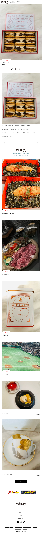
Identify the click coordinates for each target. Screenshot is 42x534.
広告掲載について (18, 529)
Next (37, 493)
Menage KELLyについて (9, 527)
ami (21, 515)
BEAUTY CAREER (21, 518)
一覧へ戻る (21, 481)
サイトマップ (35, 527)
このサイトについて (18, 527)
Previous (4, 493)
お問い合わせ (25, 529)
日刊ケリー (21, 512)
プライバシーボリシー (27, 527)
